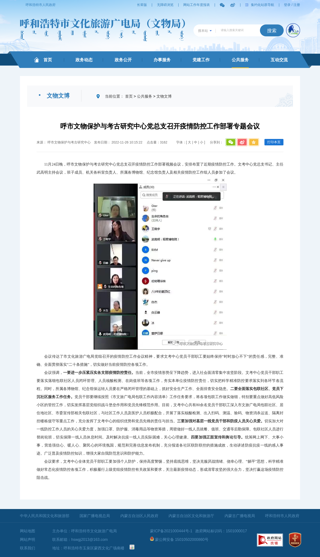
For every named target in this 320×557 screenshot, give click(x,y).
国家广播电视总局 (95, 516)
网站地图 (27, 531)
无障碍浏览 (165, 5)
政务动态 (84, 59)
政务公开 (123, 59)
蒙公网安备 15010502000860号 (181, 540)
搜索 (272, 30)
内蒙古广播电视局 (240, 516)
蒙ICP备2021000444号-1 (171, 531)
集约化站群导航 (262, 5)
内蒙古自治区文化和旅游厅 (191, 516)
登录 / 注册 (292, 5)
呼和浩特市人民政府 (41, 5)
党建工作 (201, 59)
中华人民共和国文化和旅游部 (44, 516)
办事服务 (162, 59)
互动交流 (279, 59)
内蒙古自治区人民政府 (139, 516)
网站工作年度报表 (196, 5)
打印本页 (274, 142)
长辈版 (142, 5)
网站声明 (27, 540)
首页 (47, 59)
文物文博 (164, 96)
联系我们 (27, 548)
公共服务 (240, 59)
